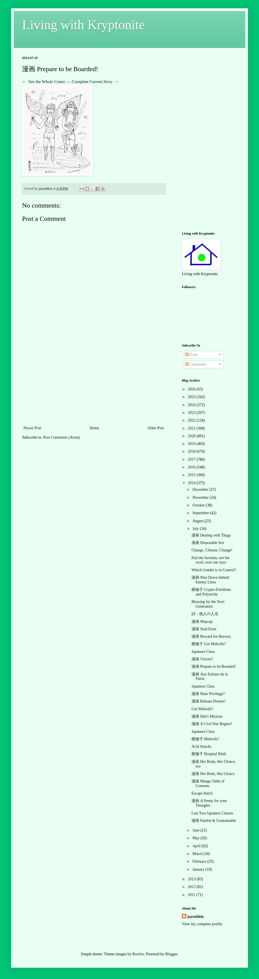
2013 (192, 879)
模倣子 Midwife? (205, 739)
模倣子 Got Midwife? (208, 644)
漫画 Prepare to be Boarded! (213, 666)
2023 (192, 413)
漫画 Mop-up (202, 621)
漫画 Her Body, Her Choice (213, 774)
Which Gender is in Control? (213, 570)
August (198, 521)
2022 (192, 420)
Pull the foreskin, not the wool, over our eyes (210, 560)
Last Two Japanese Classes (212, 813)
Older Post (156, 428)
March (197, 854)
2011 (192, 895)
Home (94, 428)
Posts (191, 355)
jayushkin (195, 916)
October (199, 505)
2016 (192, 467)
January (198, 869)
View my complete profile (202, 924)
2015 (192, 475)
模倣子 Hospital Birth (208, 754)
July (196, 529)
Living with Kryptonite (83, 24)
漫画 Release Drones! (208, 701)
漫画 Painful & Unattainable (213, 821)
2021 (192, 428)
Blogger (171, 954)
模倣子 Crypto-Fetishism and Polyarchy (211, 592)
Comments (195, 364)
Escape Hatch (202, 793)
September (201, 513)
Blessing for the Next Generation (207, 604)
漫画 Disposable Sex (207, 543)
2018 (192, 451)
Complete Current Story (92, 81)
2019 (192, 444)
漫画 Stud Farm (203, 629)
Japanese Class (203, 652)
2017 (192, 459)
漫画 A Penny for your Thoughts (209, 803)
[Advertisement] (93, 383)
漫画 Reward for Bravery (211, 636)
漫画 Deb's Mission (206, 716)
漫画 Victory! (202, 659)
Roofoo (138, 954)
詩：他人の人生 (204, 614)
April (196, 846)
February (199, 861)
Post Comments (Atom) (61, 437)
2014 (192, 483)
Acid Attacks (201, 746)
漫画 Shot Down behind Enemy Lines (210, 579)
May (196, 838)
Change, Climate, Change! (212, 550)
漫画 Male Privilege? (208, 694)
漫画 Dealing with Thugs (211, 535)
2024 (192, 405)
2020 (192, 436)
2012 (192, 887)
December (200, 489)
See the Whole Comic (46, 81)
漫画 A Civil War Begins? (211, 724)
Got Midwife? (202, 709)
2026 (192, 389)
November (201, 497)
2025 (192, 397)
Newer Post (32, 428)
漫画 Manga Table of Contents (208, 783)
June (196, 830)
